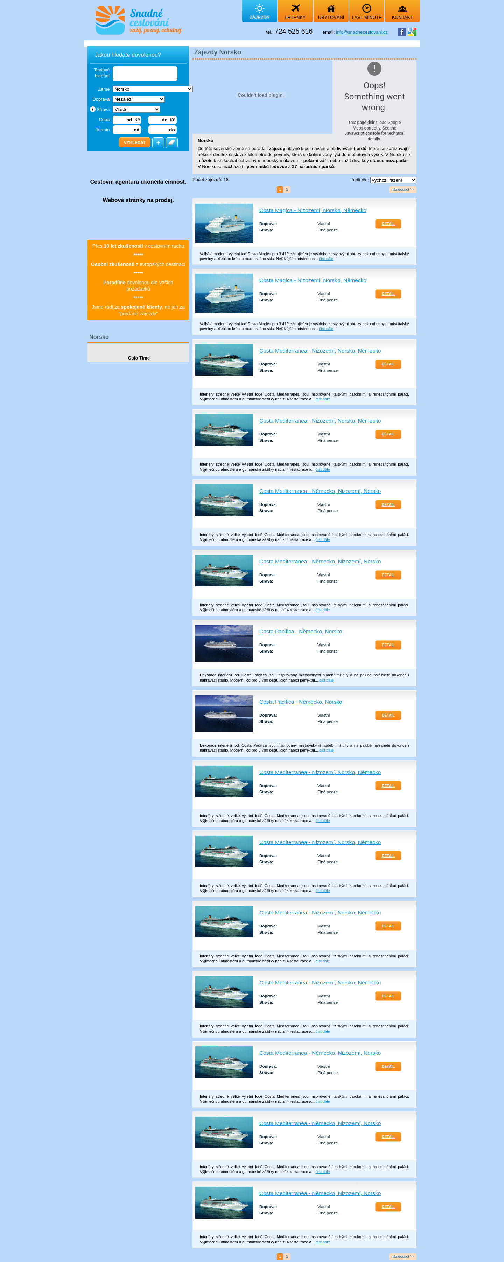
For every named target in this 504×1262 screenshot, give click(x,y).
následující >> (402, 189)
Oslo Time (138, 358)
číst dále (326, 259)
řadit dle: (361, 179)
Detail (388, 224)
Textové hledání (102, 72)
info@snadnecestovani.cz (362, 32)
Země (104, 89)
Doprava (101, 99)
